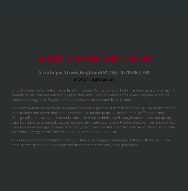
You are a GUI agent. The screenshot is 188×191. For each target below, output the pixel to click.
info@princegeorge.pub (94, 79)
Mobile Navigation (8, 8)
